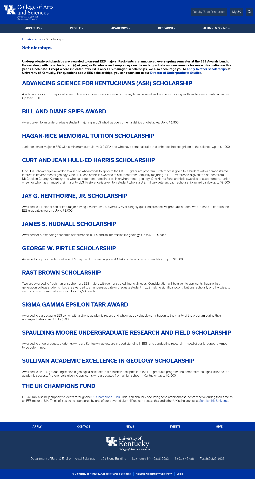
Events (175, 426)
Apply (37, 426)
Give (219, 426)
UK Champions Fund (105, 397)
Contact (83, 426)
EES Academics (32, 39)
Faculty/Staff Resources (209, 11)
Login (180, 474)
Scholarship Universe (213, 400)
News (130, 426)
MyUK (236, 11)
